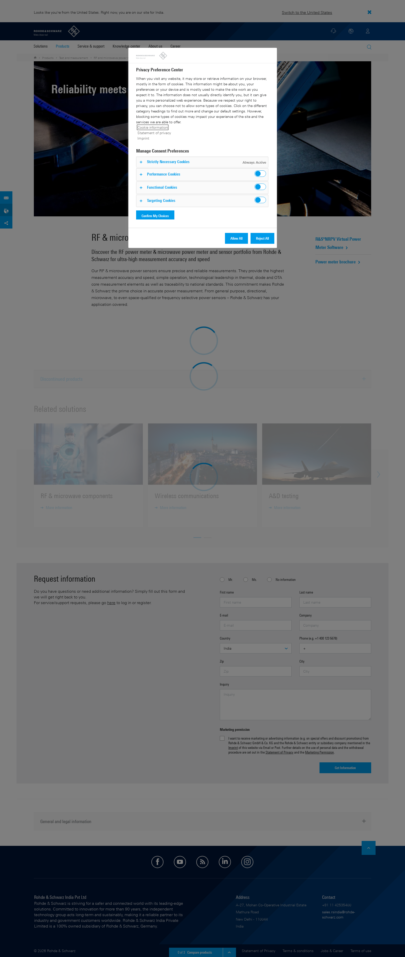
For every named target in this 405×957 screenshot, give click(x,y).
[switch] (260, 173)
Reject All (262, 238)
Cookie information (152, 127)
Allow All (236, 238)
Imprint (143, 138)
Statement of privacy (154, 133)
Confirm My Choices (155, 216)
